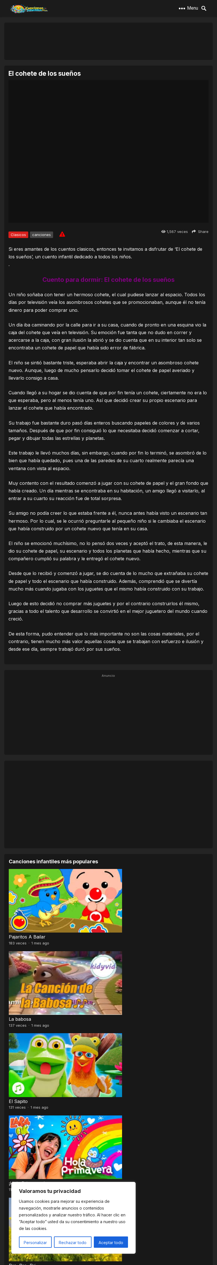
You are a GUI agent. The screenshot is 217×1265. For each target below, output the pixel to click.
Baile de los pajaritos (31, 1148)
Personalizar (35, 1242)
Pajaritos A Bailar (27, 928)
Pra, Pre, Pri (22, 1074)
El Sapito (18, 1001)
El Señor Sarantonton (134, 1074)
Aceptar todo (111, 1242)
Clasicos (18, 234)
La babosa (122, 928)
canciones (41, 234)
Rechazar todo (72, 1242)
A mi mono (122, 1148)
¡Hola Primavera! (129, 1001)
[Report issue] (62, 234)
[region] (73, 1218)
